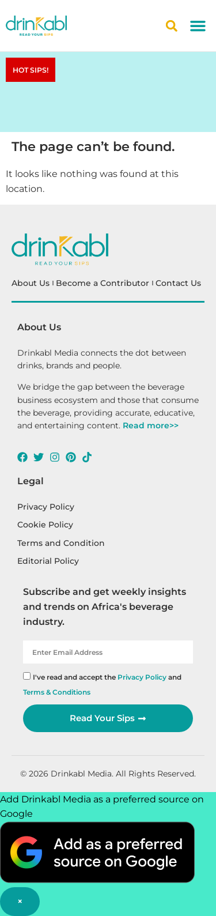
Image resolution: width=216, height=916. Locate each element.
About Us (31, 283)
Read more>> (151, 425)
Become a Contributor (102, 283)
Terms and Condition (61, 543)
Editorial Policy (48, 561)
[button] (198, 26)
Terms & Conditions (56, 692)
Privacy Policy (45, 507)
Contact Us (178, 283)
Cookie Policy (45, 524)
